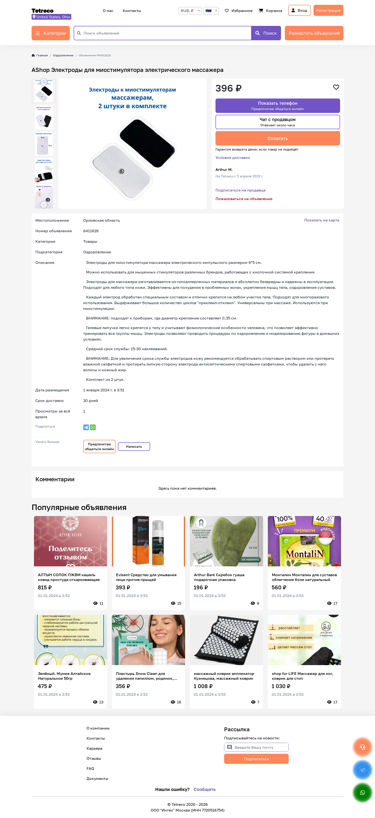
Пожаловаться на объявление (243, 198)
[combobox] (190, 10)
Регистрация (328, 10)
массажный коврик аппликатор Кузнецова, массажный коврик (224, 676)
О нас (108, 10)
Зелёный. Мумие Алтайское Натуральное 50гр (64, 676)
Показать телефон (277, 105)
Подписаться (256, 758)
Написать (134, 446)
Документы (97, 778)
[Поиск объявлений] (167, 33)
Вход (299, 10)
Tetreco (43, 10)
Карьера (94, 748)
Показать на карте (321, 220)
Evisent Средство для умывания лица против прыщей (146, 577)
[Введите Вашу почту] (261, 747)
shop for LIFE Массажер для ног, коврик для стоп (302, 676)
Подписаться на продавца (240, 190)
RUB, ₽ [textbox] (187, 10)
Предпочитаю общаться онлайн (99, 446)
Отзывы (94, 758)
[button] (44, 82)
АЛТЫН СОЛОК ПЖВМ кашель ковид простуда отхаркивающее (69, 577)
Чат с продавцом (278, 122)
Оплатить (278, 138)
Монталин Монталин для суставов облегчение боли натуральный (304, 577)
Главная (40, 55)
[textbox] (211, 10)
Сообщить (205, 789)
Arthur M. (224, 169)
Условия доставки (232, 157)
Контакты (131, 10)
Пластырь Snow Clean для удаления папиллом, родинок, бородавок (145, 676)
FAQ (90, 768)
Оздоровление (63, 55)
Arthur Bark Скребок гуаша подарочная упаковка (219, 577)
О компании (98, 728)
